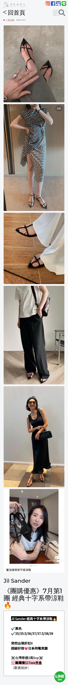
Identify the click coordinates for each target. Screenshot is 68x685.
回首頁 (14, 12)
